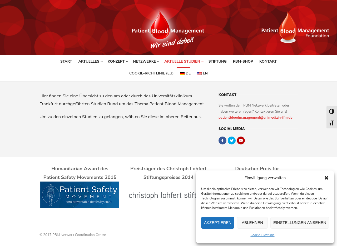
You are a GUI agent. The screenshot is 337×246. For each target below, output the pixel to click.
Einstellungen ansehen (299, 222)
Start (66, 61)
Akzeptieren (217, 222)
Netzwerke (144, 61)
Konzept (116, 61)
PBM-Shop (243, 61)
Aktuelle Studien (182, 61)
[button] (326, 177)
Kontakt (268, 61)
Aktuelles (88, 61)
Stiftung (218, 61)
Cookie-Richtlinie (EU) (151, 73)
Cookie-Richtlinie (262, 235)
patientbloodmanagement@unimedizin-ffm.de (256, 117)
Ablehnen (252, 222)
